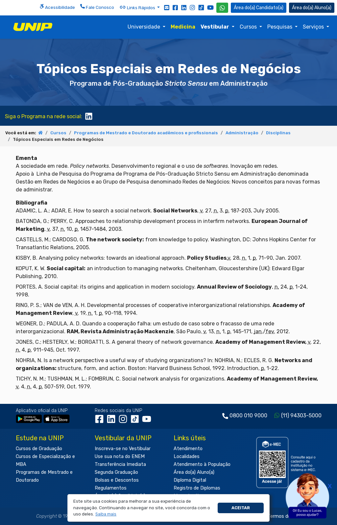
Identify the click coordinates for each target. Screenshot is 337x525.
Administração (242, 132)
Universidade (144, 27)
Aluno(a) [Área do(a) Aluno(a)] (311, 8)
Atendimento (188, 448)
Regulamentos (111, 488)
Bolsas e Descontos (117, 480)
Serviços (314, 27)
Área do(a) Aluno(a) (194, 472)
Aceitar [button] (240, 507)
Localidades (187, 456)
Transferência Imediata (120, 464)
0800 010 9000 (248, 415)
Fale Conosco (97, 7)
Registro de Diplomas (197, 488)
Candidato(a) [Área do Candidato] (258, 8)
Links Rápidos (137, 7)
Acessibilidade (57, 7)
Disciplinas (278, 132)
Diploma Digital (190, 480)
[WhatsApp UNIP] (222, 8)
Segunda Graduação (116, 472)
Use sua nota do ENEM (120, 456)
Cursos (249, 27)
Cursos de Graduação (39, 448)
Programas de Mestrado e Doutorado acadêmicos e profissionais (146, 132)
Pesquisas (280, 27)
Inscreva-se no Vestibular (123, 448)
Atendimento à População (202, 464)
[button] (106, 514)
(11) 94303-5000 (301, 415)
